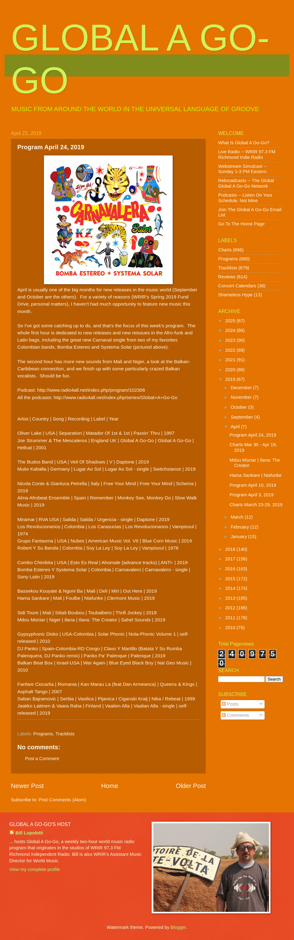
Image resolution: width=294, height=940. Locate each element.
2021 (231, 359)
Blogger (178, 927)
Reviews (227, 276)
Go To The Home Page (241, 223)
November (242, 397)
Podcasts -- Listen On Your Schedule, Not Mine (245, 198)
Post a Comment (42, 758)
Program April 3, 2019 (252, 494)
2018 (231, 549)
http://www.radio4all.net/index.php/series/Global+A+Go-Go (116, 397)
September (242, 417)
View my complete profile (34, 869)
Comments (235, 715)
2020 (231, 369)
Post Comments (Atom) (62, 799)
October (239, 407)
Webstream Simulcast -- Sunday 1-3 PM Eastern (242, 169)
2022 (231, 350)
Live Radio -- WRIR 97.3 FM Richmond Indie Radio (246, 154)
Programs (43, 733)
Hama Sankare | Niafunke (256, 475)
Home (109, 785)
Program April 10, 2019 (253, 485)
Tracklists (65, 733)
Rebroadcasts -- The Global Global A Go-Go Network (246, 183)
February (240, 526)
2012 (231, 607)
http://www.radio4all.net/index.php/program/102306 (91, 390)
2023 (231, 340)
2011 (231, 617)
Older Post (191, 785)
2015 (231, 578)
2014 (231, 588)
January (239, 536)
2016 (231, 568)
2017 (231, 558)
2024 (231, 330)
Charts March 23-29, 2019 (256, 504)
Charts (224, 249)
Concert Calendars (237, 285)
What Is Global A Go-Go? (243, 142)
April (236, 426)
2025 (231, 320)
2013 (231, 598)
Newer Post (27, 785)
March (237, 517)
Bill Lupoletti (29, 832)
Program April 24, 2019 (253, 435)
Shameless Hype (235, 294)
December (242, 387)
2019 (231, 379)
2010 (231, 627)
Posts (230, 704)
